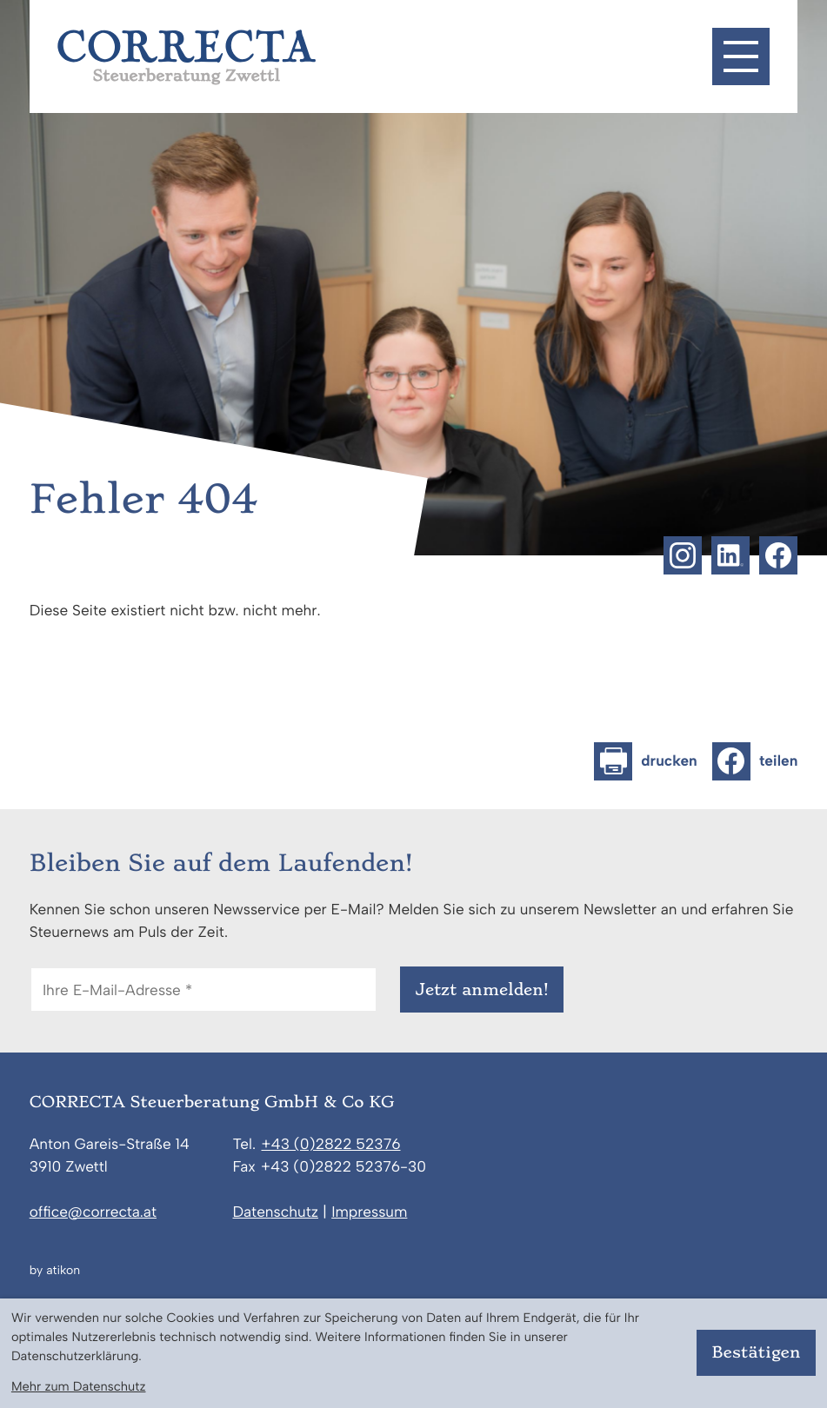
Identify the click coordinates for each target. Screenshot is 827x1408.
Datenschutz (275, 1212)
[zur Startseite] (186, 57)
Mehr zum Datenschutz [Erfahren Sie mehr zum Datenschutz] (78, 1386)
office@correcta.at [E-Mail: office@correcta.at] (93, 1212)
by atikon (55, 1271)
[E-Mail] (203, 989)
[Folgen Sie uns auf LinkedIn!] (730, 555)
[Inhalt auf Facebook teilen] (754, 761)
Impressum (369, 1212)
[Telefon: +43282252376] (330, 1145)
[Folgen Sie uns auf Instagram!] (683, 555)
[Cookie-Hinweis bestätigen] (756, 1353)
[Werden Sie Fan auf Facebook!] (778, 555)
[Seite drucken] (645, 761)
